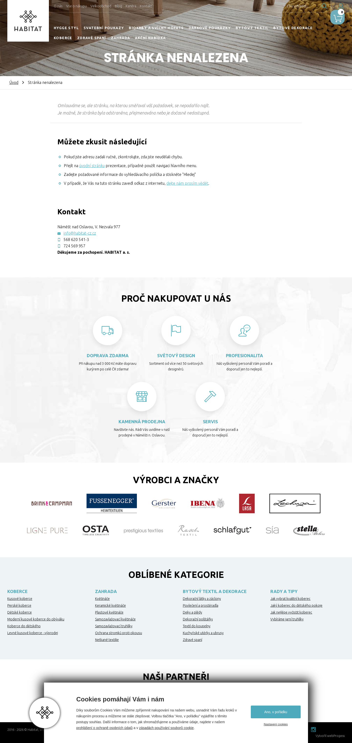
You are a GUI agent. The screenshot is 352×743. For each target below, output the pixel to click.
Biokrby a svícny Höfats (156, 28)
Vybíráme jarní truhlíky (287, 619)
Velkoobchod (100, 6)
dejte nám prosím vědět (187, 183)
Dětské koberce (19, 612)
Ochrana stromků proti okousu (118, 633)
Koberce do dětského (24, 626)
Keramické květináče (110, 605)
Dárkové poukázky (210, 28)
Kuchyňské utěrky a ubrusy (203, 633)
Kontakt (146, 6)
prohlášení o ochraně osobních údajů (104, 728)
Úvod (13, 82)
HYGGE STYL (66, 28)
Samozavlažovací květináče (115, 619)
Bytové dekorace (293, 28)
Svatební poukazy (104, 28)
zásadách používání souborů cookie (166, 728)
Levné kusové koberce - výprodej (32, 633)
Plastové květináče (109, 612)
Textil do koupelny (196, 626)
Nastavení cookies (276, 724)
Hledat (310, 6)
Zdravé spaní (91, 38)
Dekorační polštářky (198, 619)
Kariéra (131, 6)
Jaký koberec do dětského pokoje (296, 605)
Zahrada (120, 38)
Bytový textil (252, 28)
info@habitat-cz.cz (80, 233)
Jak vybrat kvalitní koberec (290, 599)
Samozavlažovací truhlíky (113, 626)
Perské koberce (19, 605)
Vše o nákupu (76, 6)
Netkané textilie (107, 640)
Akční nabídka (150, 38)
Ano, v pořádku (275, 712)
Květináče (102, 599)
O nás (58, 6)
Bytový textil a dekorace (215, 591)
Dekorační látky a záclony (202, 599)
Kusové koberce (19, 599)
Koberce (63, 38)
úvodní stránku (92, 165)
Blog (118, 6)
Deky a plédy (192, 612)
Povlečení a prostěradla (200, 605)
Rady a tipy (283, 591)
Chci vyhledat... (283, 6)
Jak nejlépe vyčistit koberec (291, 612)
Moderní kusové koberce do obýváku (35, 619)
